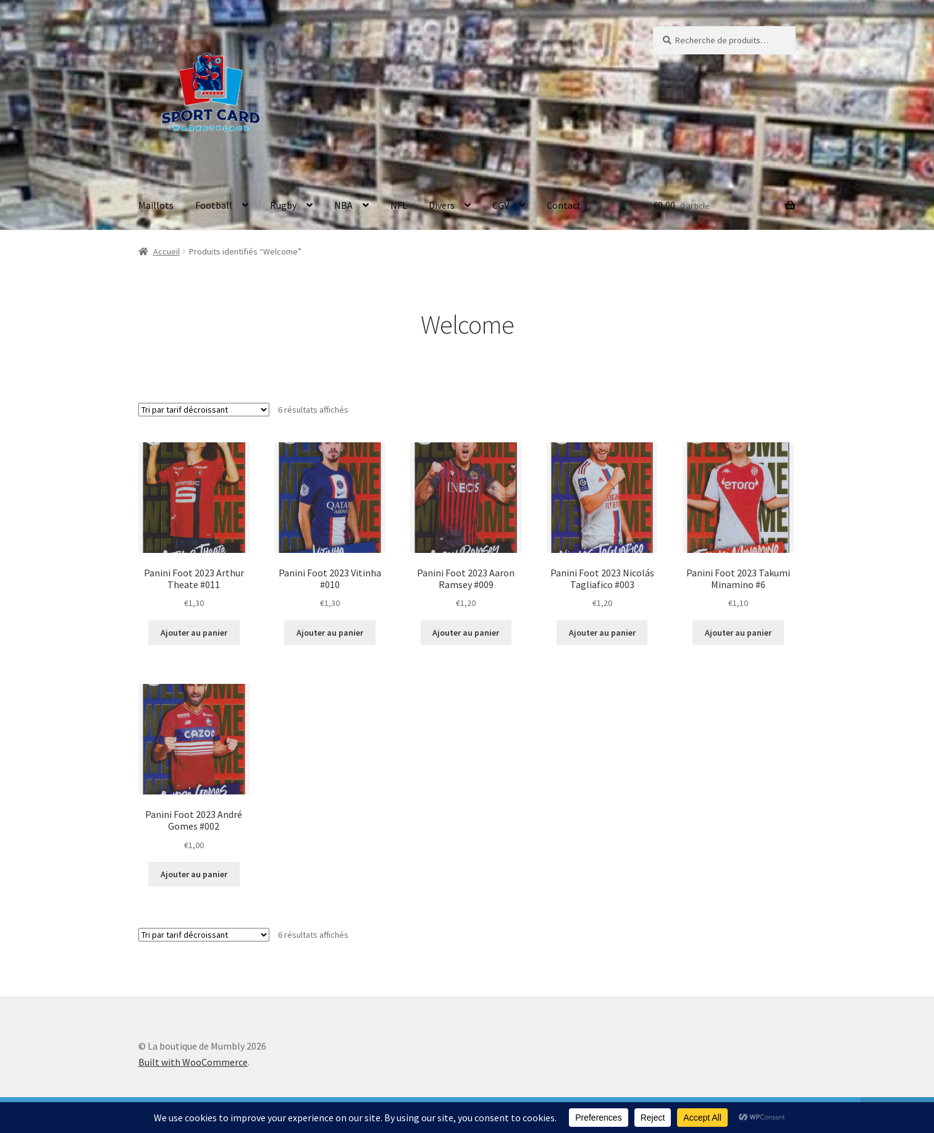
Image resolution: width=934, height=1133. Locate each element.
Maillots (156, 205)
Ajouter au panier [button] (194, 632)
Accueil (166, 251)
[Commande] (203, 409)
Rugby (283, 205)
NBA (343, 205)
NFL (398, 205)
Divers (442, 205)
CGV (500, 205)
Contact (564, 205)
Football (213, 205)
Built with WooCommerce (193, 1062)
